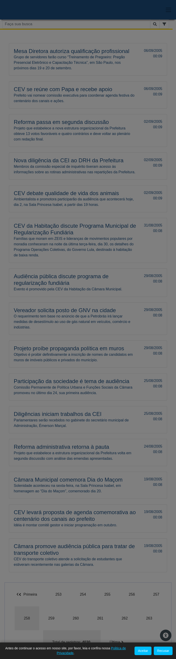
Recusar (163, 651)
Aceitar (143, 651)
